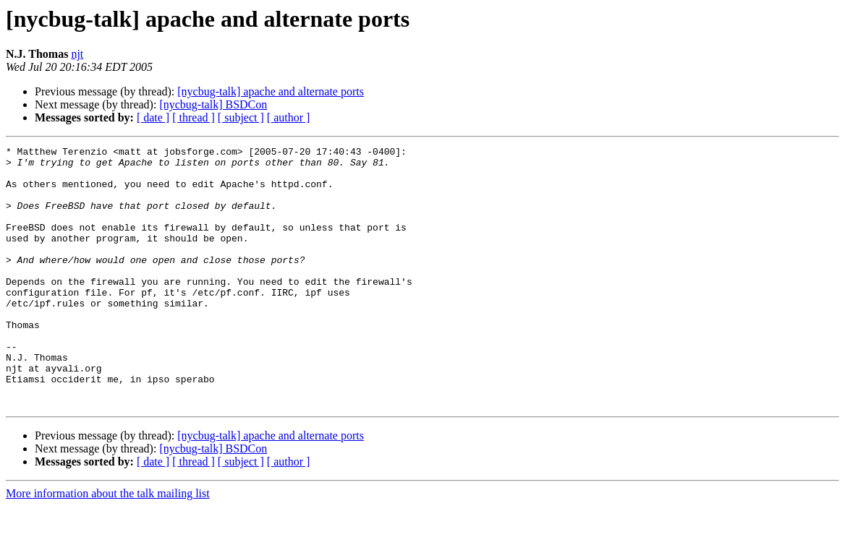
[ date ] (153, 117)
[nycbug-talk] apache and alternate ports (270, 91)
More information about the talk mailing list (108, 545)
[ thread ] (193, 117)
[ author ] (288, 117)
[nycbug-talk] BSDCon (213, 104)
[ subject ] (241, 117)
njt (77, 54)
